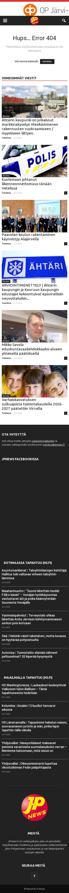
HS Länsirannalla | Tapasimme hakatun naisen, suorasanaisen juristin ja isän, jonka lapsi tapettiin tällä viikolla (34, 726)
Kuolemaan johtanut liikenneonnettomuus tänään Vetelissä (27, 183)
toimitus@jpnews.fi (54, 444)
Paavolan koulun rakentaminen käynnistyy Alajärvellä (28, 236)
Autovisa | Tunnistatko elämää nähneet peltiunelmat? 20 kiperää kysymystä (29, 654)
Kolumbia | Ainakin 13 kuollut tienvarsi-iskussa (29, 707)
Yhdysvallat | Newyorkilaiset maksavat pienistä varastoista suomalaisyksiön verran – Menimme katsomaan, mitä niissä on (34, 747)
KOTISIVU (47, 61)
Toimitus (6, 137)
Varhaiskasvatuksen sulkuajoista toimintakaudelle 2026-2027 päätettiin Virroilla (32, 403)
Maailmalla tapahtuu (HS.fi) (28, 677)
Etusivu (6, 116)
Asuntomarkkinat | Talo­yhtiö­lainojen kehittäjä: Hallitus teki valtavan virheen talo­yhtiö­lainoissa (34, 574)
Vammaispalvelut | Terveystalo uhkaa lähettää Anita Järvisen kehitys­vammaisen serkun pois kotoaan (32, 619)
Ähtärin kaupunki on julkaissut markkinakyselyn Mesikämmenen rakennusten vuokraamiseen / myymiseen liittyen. (30, 126)
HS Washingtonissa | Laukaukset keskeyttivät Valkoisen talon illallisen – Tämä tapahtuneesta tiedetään (34, 689)
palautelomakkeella (43, 441)
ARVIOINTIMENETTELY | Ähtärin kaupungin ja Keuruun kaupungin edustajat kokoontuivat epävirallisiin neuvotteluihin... (32, 291)
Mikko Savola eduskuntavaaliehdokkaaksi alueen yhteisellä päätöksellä (32, 348)
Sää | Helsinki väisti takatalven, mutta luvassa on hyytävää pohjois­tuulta (34, 638)
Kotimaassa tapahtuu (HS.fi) (28, 562)
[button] (64, 20)
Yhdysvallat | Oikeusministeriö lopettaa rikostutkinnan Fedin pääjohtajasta (29, 765)
